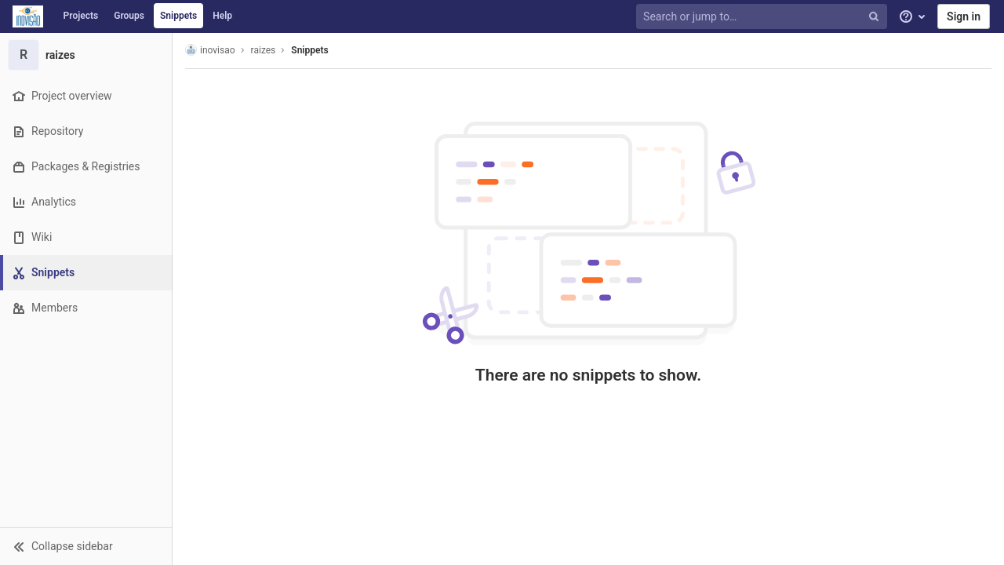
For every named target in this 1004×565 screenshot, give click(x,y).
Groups (129, 15)
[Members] (86, 308)
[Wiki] (86, 237)
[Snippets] (87, 272)
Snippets (178, 15)
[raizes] (86, 54)
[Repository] (86, 131)
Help (222, 15)
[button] (86, 546)
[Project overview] (86, 96)
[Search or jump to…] (763, 17)
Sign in (963, 16)
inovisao (210, 50)
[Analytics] (86, 202)
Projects (81, 15)
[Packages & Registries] (86, 166)
